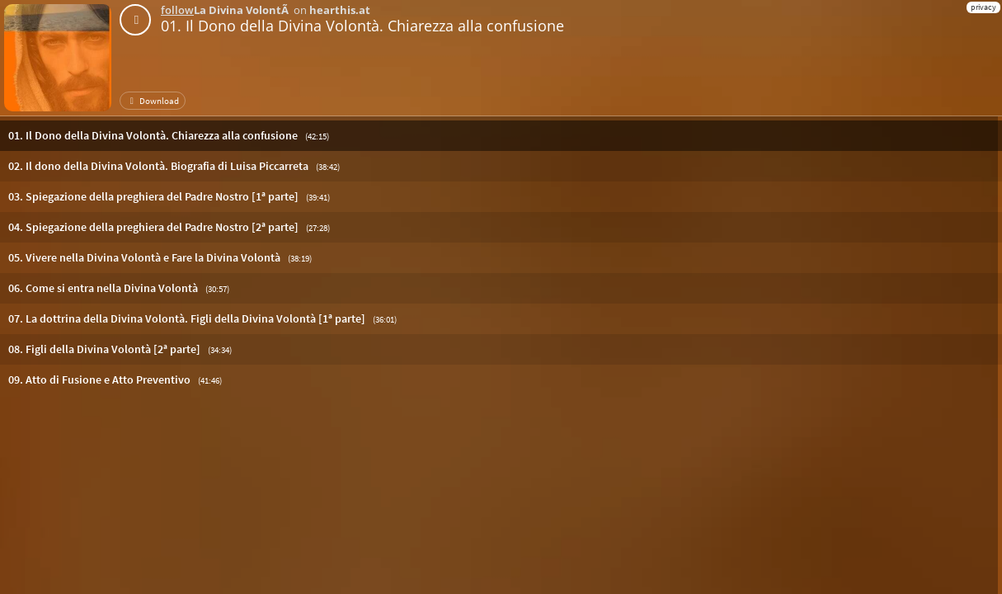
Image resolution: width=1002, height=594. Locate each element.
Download (152, 100)
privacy (983, 7)
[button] (501, 135)
